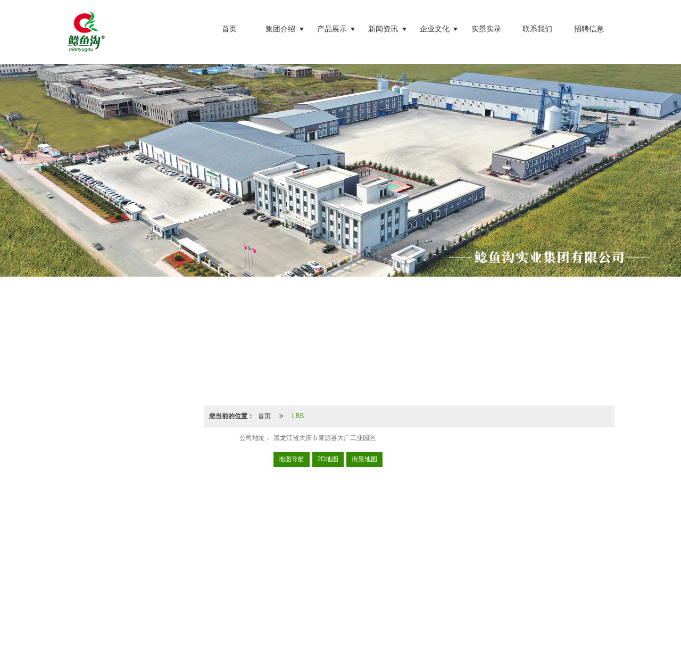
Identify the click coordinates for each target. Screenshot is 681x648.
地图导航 (291, 459)
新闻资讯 (383, 28)
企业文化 (435, 28)
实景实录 (486, 28)
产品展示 (332, 28)
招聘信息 (589, 28)
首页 (229, 28)
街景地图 (364, 459)
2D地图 (328, 459)
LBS (298, 416)
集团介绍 (280, 28)
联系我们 (537, 28)
